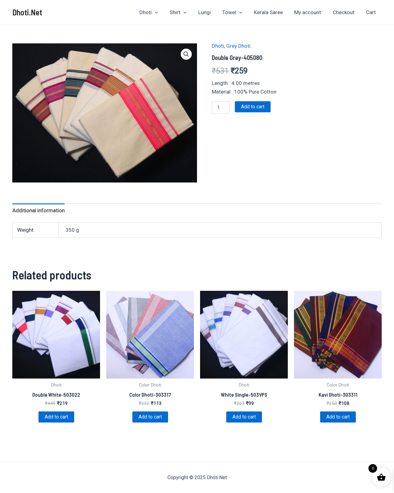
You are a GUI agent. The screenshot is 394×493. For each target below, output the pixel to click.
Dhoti (156, 12)
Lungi (210, 12)
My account (310, 12)
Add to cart (252, 107)
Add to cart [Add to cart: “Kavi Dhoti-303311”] (338, 417)
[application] (163, 12)
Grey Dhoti (238, 46)
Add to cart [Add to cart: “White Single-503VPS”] (244, 417)
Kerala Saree (272, 12)
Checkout (345, 12)
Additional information (38, 210)
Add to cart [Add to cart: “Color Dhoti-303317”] (150, 417)
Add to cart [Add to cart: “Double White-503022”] (56, 417)
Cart (371, 12)
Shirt (185, 12)
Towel (237, 12)
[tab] (38, 210)
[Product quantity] (221, 107)
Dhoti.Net (27, 12)
